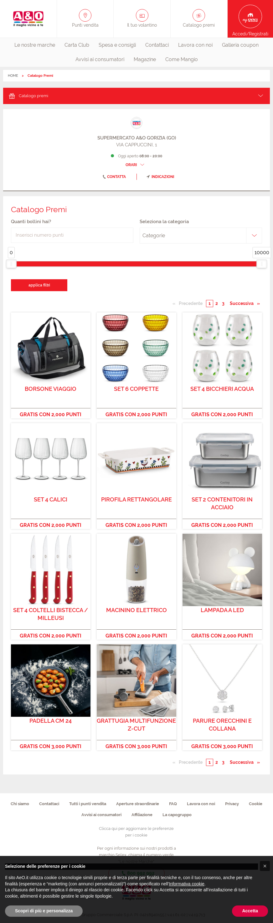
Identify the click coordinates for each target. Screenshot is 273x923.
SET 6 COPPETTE (136, 388)
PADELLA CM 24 (50, 720)
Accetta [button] (250, 910)
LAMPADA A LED (222, 610)
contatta (113, 176)
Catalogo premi (28, 95)
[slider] (11, 264)
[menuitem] (35, 45)
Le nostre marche (34, 45)
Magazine (145, 59)
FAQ (173, 803)
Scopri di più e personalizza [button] (44, 910)
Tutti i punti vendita (87, 803)
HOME (13, 76)
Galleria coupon (240, 45)
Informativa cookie (186, 883)
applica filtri (39, 285)
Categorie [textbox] (153, 236)
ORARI (136, 164)
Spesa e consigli (117, 45)
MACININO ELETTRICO (136, 610)
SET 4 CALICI (50, 499)
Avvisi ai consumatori (99, 59)
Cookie (255, 803)
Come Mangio (181, 59)
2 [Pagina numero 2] (216, 303)
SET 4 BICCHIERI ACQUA (222, 388)
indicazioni (160, 177)
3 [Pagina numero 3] (223, 303)
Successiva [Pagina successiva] (243, 303)
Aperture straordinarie (137, 803)
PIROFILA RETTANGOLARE (136, 499)
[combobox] (201, 236)
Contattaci (157, 45)
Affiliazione (141, 814)
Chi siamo (20, 803)
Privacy (232, 803)
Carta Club (76, 45)
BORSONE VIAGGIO (50, 388)
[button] (265, 866)
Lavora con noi (195, 45)
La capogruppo (177, 814)
